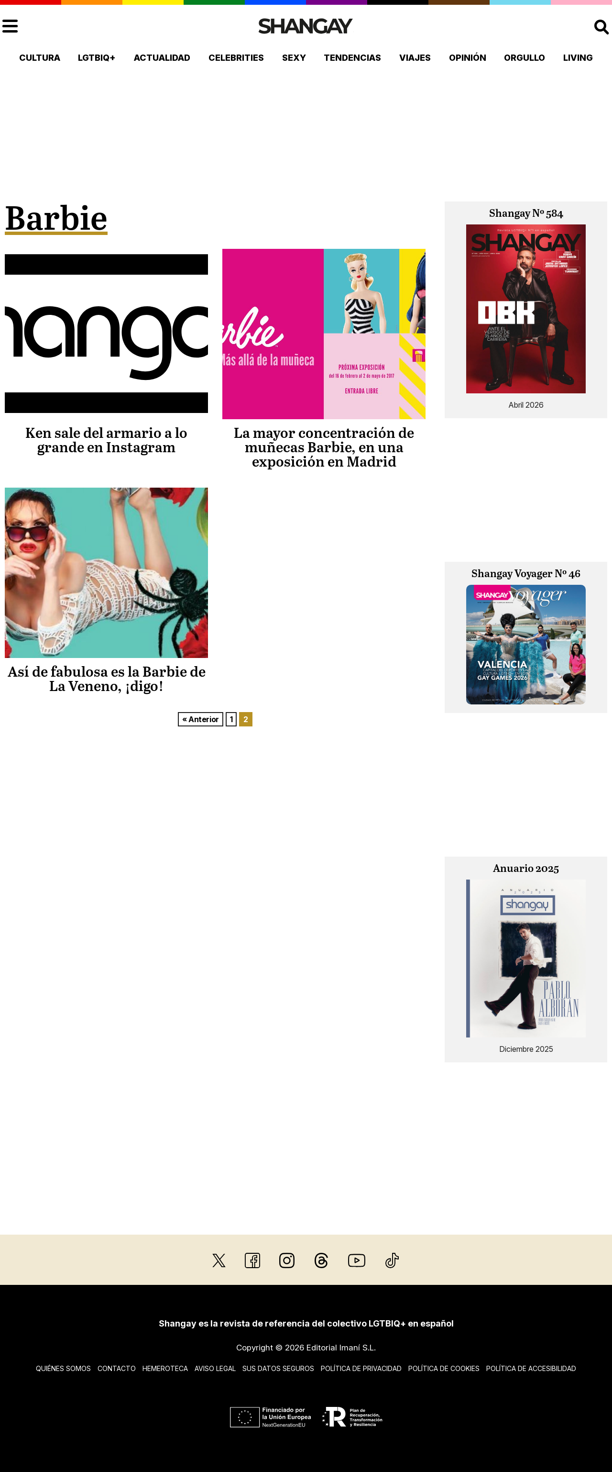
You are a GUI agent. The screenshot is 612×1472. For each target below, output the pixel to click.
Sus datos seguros (278, 1368)
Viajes (415, 58)
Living (578, 58)
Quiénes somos (63, 1368)
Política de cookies (444, 1368)
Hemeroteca (165, 1368)
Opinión (467, 58)
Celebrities (236, 58)
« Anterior (200, 719)
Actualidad (162, 58)
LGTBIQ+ (97, 58)
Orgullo (524, 58)
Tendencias (352, 58)
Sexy (294, 58)
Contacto (117, 1368)
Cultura (39, 58)
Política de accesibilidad (531, 1368)
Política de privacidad (361, 1368)
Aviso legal (215, 1368)
